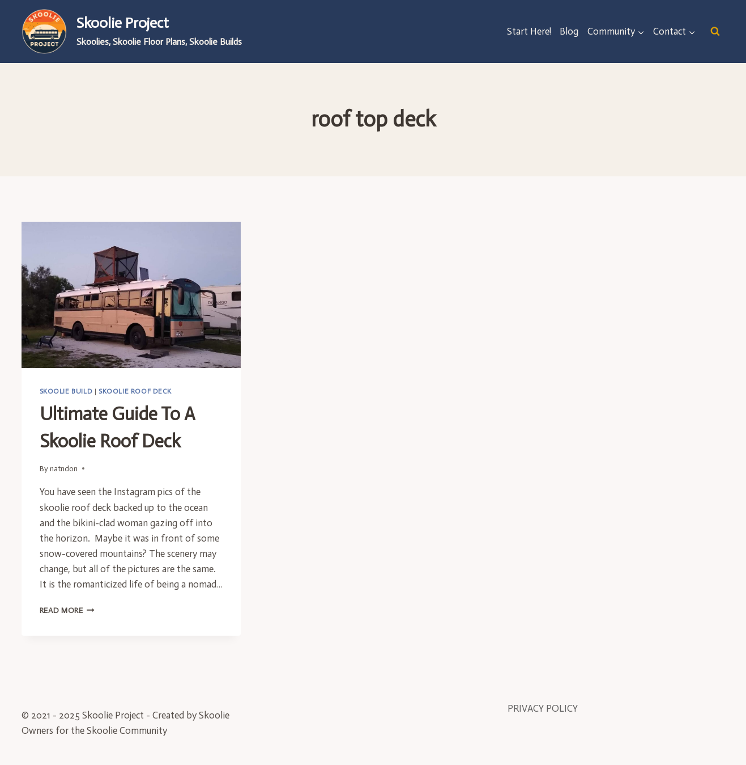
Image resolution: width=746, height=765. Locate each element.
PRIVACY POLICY (543, 708)
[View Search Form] (715, 31)
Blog (569, 31)
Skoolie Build (66, 391)
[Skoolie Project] (132, 31)
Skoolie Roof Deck (135, 391)
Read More (67, 610)
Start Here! (529, 31)
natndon (64, 469)
